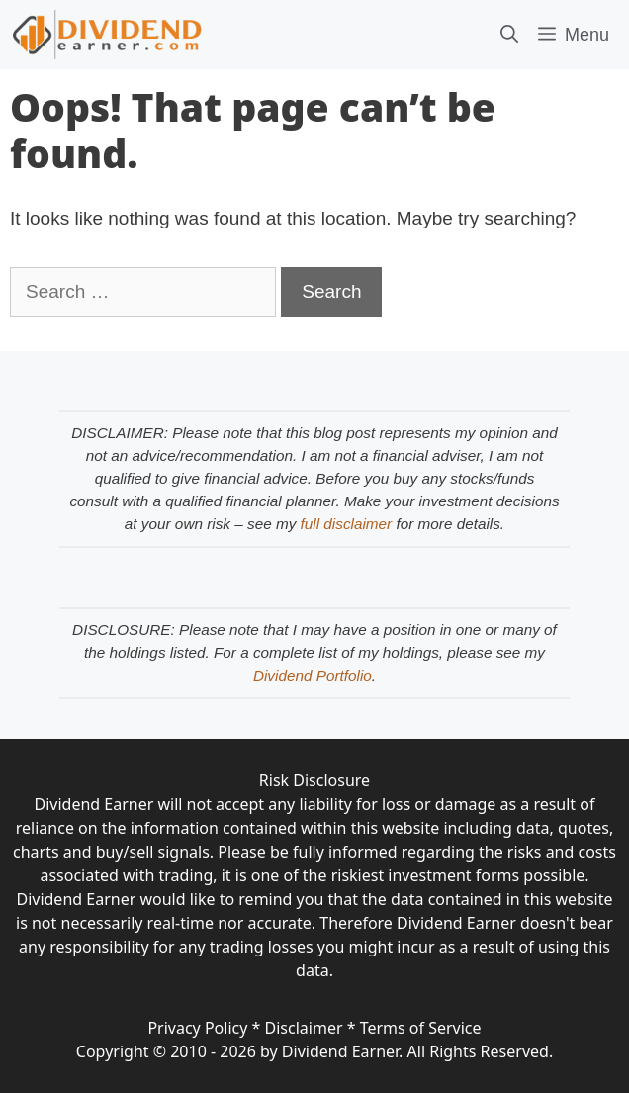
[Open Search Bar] (509, 34)
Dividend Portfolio (312, 675)
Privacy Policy (197, 1028)
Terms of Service (421, 1028)
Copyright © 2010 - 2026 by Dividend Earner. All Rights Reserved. (314, 1051)
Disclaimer (304, 1028)
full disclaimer (347, 523)
